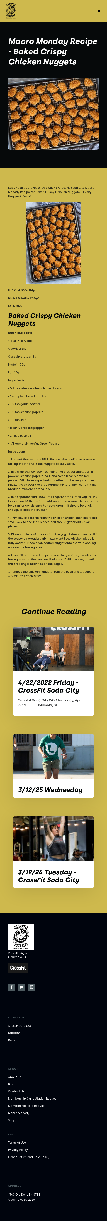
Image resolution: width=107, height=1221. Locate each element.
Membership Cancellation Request (33, 1098)
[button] (99, 10)
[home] (18, 11)
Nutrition (14, 1033)
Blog (11, 1084)
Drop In (13, 1040)
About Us (14, 1077)
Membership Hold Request (27, 1105)
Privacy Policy (18, 1150)
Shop (11, 1120)
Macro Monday (18, 1113)
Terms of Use (17, 1142)
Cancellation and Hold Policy (28, 1157)
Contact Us (16, 1091)
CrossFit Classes (19, 1025)
